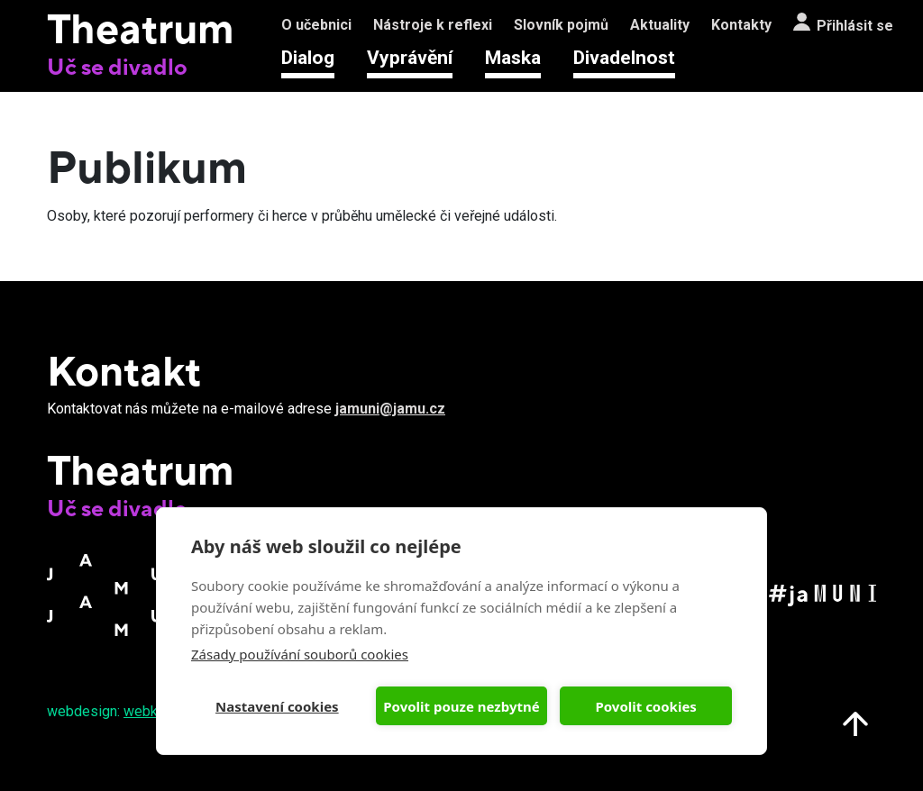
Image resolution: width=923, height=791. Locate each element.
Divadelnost (624, 57)
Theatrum (140, 28)
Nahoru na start (855, 723)
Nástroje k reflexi (432, 24)
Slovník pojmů (561, 24)
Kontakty (741, 24)
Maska (513, 57)
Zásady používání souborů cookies (299, 654)
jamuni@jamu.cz (390, 408)
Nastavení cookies (277, 706)
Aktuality (660, 24)
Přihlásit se (855, 25)
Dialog (307, 57)
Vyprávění (409, 57)
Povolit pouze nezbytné (461, 706)
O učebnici (316, 24)
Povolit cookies (645, 706)
